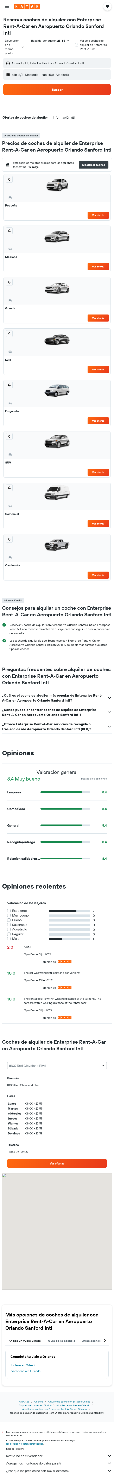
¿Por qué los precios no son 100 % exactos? (59, 1470)
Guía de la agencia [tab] (61, 1341)
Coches (38, 1401)
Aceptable (19, 929)
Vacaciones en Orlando (25, 1371)
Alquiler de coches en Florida (35, 1405)
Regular (17, 934)
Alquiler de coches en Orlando (73, 1405)
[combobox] (14, 47)
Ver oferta (98, 215)
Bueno (17, 920)
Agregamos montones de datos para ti (59, 1463)
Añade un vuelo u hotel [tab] (25, 1341)
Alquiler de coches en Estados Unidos (69, 1401)
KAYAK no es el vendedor (59, 1455)
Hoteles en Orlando (23, 1365)
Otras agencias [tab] (92, 1341)
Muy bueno (20, 915)
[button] (7, 6)
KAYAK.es (24, 1401)
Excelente (19, 911)
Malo (15, 939)
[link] (57, 1163)
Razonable (19, 925)
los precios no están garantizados (24, 1443)
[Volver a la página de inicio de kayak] (27, 6)
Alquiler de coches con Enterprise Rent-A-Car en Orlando (54, 1409)
